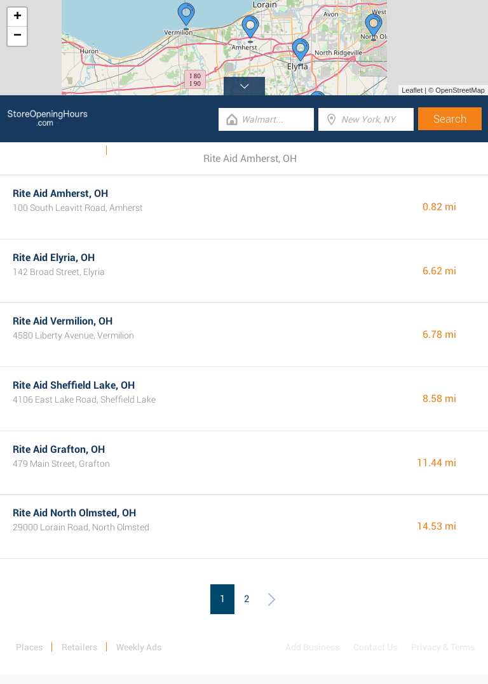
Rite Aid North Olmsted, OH (74, 513)
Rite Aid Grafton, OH (59, 449)
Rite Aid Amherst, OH (60, 193)
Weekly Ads (75, 150)
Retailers (79, 647)
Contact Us (375, 647)
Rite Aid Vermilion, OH (62, 321)
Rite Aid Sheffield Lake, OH (74, 385)
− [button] (17, 36)
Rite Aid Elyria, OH (54, 257)
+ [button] (17, 17)
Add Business (312, 647)
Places (29, 647)
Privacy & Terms (443, 647)
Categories (136, 150)
